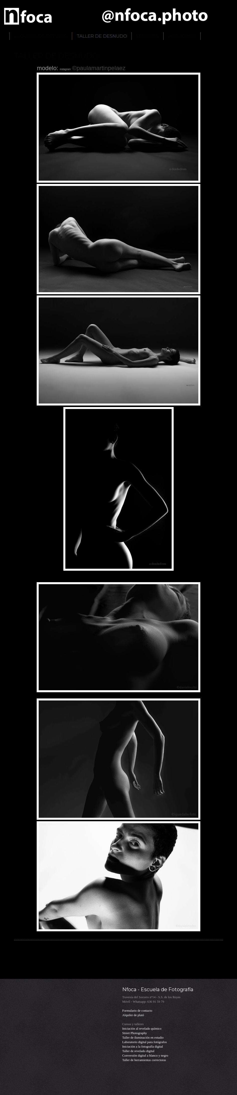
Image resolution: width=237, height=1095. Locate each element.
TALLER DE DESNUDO (102, 36)
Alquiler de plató (133, 1015)
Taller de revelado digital (138, 1051)
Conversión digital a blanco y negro (145, 1055)
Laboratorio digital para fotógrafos (144, 1042)
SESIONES (147, 36)
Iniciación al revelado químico (141, 1028)
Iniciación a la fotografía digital (142, 1046)
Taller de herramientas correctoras (144, 1060)
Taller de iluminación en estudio (143, 1037)
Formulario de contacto (137, 1010)
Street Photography (134, 1033)
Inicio (118, 963)
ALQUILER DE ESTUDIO (40, 36)
